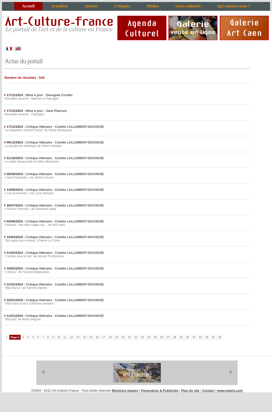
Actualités (59, 6)
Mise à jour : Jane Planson (46, 111)
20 (123, 337)
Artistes (90, 6)
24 (148, 337)
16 (97, 337)
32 (200, 337)
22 (135, 337)
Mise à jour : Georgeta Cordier (49, 95)
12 (71, 337)
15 (90, 337)
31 (193, 337)
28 (174, 337)
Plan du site (190, 390)
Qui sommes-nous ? (233, 6)
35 (219, 337)
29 (180, 337)
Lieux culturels (188, 6)
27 (168, 337)
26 (161, 337)
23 (142, 337)
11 (65, 337)
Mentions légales (125, 390)
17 (103, 337)
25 (155, 337)
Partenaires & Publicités (159, 390)
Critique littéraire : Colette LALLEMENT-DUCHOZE (65, 127)
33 (206, 337)
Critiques (122, 6)
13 (77, 337)
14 (84, 337)
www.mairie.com (230, 390)
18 (110, 337)
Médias (153, 6)
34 (213, 337)
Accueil (28, 6)
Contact (208, 390)
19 (116, 337)
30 (187, 337)
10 (58, 337)
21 (129, 337)
